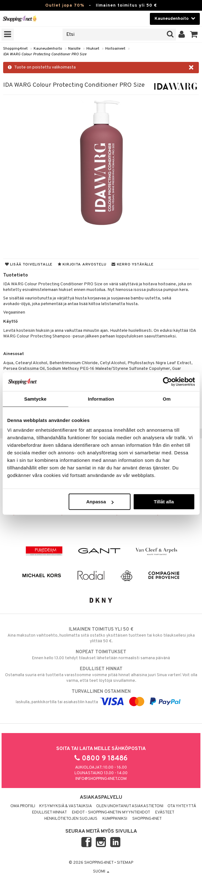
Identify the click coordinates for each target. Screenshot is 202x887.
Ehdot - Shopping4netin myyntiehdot (111, 812)
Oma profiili (22, 806)
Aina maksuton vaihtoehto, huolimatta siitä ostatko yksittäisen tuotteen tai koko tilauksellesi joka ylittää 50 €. (101, 635)
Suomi (101, 871)
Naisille (74, 48)
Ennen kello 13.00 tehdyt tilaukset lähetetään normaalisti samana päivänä (101, 655)
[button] (194, 35)
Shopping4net (15, 48)
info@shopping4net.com (101, 778)
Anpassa (99, 501)
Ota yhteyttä (181, 806)
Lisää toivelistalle (28, 264)
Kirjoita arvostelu (82, 264)
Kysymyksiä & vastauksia (65, 806)
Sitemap (125, 862)
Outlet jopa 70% (64, 5)
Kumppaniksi (114, 818)
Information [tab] (101, 398)
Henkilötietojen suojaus (70, 818)
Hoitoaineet (115, 48)
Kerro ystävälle (132, 264)
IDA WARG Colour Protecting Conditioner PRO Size (44, 54)
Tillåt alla (164, 501)
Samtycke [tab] (35, 398)
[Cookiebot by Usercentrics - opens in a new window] (167, 381)
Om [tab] (167, 398)
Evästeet (164, 812)
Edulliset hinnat (49, 812)
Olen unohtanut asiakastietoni (129, 806)
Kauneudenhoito (48, 48)
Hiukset (92, 48)
